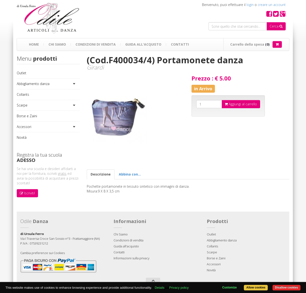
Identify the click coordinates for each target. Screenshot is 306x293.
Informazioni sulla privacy (131, 258)
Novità (22, 137)
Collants (23, 94)
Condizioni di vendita (96, 44)
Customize (229, 287)
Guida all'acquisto (143, 44)
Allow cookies (255, 287)
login (250, 4)
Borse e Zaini (27, 116)
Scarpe (22, 105)
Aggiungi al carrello (241, 104)
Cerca (276, 26)
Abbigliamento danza (33, 83)
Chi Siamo (57, 44)
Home (34, 44)
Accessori (24, 126)
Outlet (21, 73)
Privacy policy (179, 287)
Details (159, 287)
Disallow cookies (286, 287)
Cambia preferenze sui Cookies (42, 253)
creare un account (272, 4)
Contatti (180, 44)
